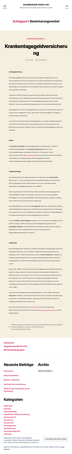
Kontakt (34, 307)
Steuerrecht (9, 423)
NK (32, 60)
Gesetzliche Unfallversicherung (16, 415)
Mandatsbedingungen (15, 350)
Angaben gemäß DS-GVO (17, 346)
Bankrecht (8, 406)
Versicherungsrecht (36, 39)
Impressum (9, 343)
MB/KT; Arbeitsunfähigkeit (20, 327)
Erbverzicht (8, 371)
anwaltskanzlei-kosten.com (36, 5)
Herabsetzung (32, 325)
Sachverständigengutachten (21, 329)
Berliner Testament (11, 380)
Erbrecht (7, 409)
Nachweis (33, 327)
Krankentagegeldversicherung (36, 50)
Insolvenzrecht (10, 417)
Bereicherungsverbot (18, 325)
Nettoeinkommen (44, 327)
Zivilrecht (8, 434)
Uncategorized (10, 426)
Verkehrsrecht (10, 429)
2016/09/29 (42, 60)
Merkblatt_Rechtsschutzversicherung (47, 310)
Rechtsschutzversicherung (15, 385)
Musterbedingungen (31, 155)
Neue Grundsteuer (11, 376)
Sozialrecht (8, 420)
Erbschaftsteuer (10, 412)
